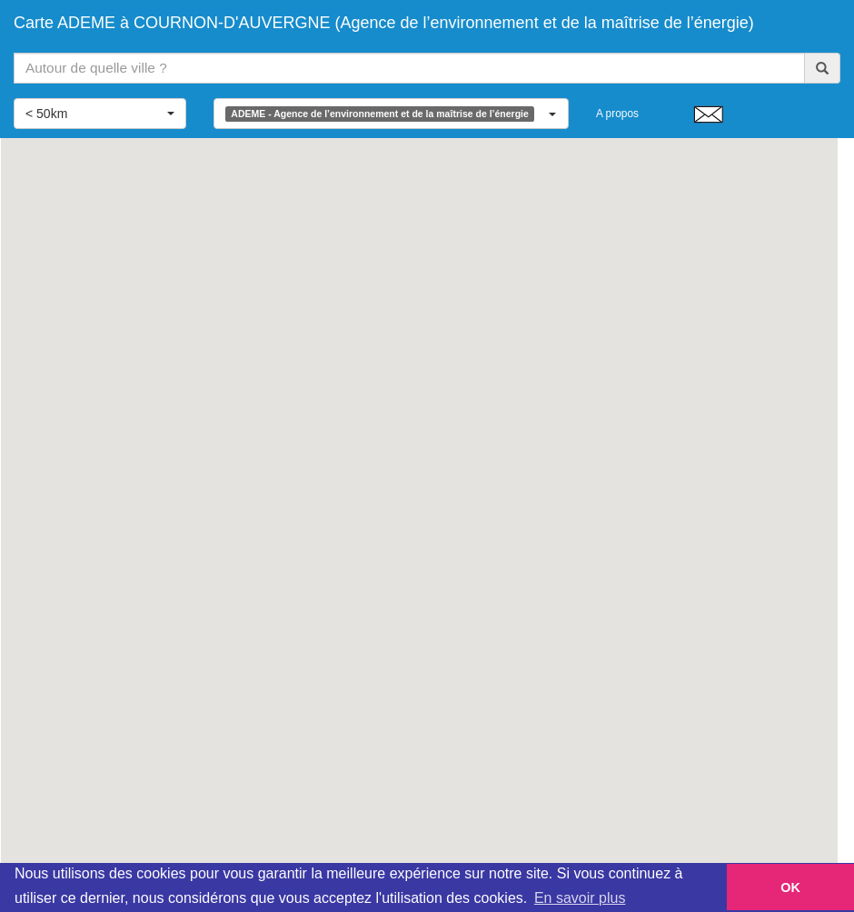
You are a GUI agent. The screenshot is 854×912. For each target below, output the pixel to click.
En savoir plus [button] (580, 898)
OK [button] (790, 887)
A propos (617, 113)
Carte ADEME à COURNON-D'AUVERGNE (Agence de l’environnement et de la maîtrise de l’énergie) (384, 23)
